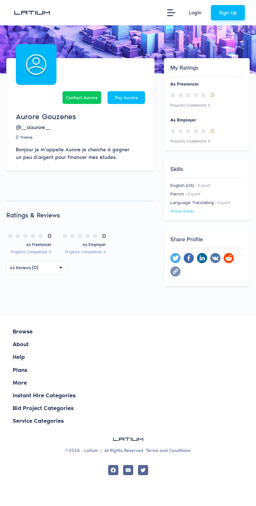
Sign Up (228, 13)
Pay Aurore (126, 97)
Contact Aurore (82, 97)
